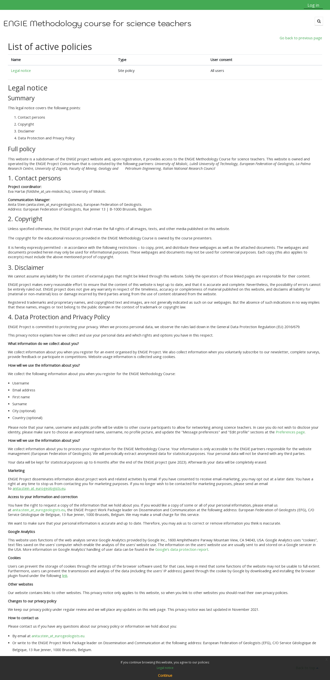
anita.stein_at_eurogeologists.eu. (58, 636)
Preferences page (290, 432)
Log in (313, 5)
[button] (319, 21)
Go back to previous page (301, 38)
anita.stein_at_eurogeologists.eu (38, 510)
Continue (165, 675)
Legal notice (21, 70)
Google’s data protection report (181, 549)
